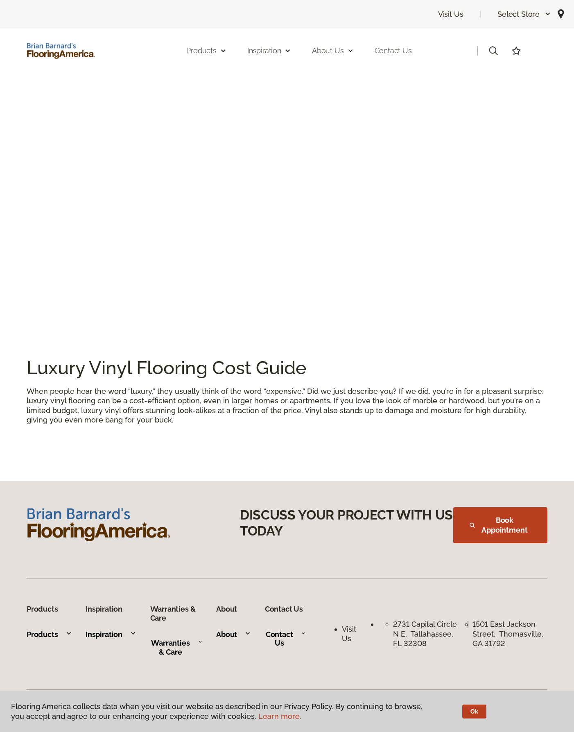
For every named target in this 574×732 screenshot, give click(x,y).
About (233, 634)
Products (49, 634)
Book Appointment (499, 525)
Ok (474, 711)
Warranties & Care (176, 647)
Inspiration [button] (269, 50)
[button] (524, 14)
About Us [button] (333, 50)
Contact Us (393, 50)
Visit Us (450, 14)
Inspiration (111, 634)
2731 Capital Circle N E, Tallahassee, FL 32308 (425, 634)
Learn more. (279, 716)
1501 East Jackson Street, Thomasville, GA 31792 (507, 634)
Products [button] (206, 50)
